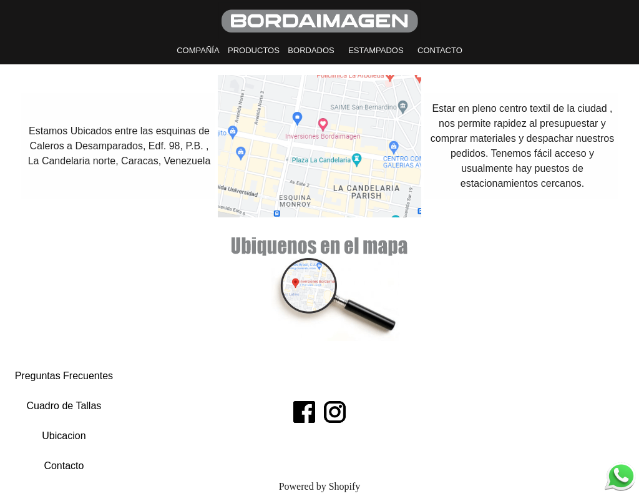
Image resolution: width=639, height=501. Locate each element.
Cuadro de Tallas (64, 405)
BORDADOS (311, 50)
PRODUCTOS (254, 50)
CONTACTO (439, 50)
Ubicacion (63, 435)
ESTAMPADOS (375, 50)
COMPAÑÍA (198, 50)
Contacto (64, 465)
